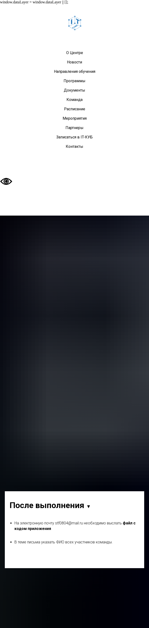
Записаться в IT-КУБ (74, 137)
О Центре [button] (74, 52)
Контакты (74, 146)
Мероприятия (75, 118)
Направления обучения (74, 71)
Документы (74, 90)
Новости (74, 62)
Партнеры (74, 127)
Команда (74, 99)
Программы (74, 81)
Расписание (74, 109)
